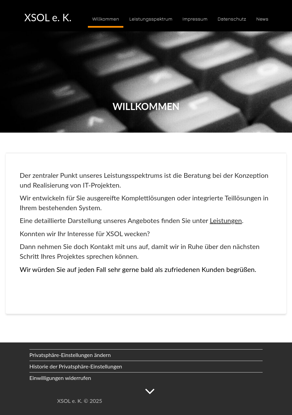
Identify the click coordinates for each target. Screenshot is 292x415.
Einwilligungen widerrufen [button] (60, 378)
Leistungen (226, 220)
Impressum (195, 19)
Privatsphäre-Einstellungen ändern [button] (70, 355)
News (262, 19)
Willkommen (105, 19)
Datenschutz (232, 19)
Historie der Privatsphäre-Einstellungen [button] (75, 366)
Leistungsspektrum (150, 19)
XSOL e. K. (48, 17)
